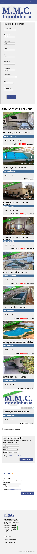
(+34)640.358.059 (10, 527)
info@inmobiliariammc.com (11, 531)
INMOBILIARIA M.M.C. (10, 519)
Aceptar (12, 456)
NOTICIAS (7, 473)
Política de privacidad (15, 456)
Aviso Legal (7, 536)
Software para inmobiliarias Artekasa (26, 551)
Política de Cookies (9, 542)
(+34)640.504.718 (10, 529)
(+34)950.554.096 (10, 525)
